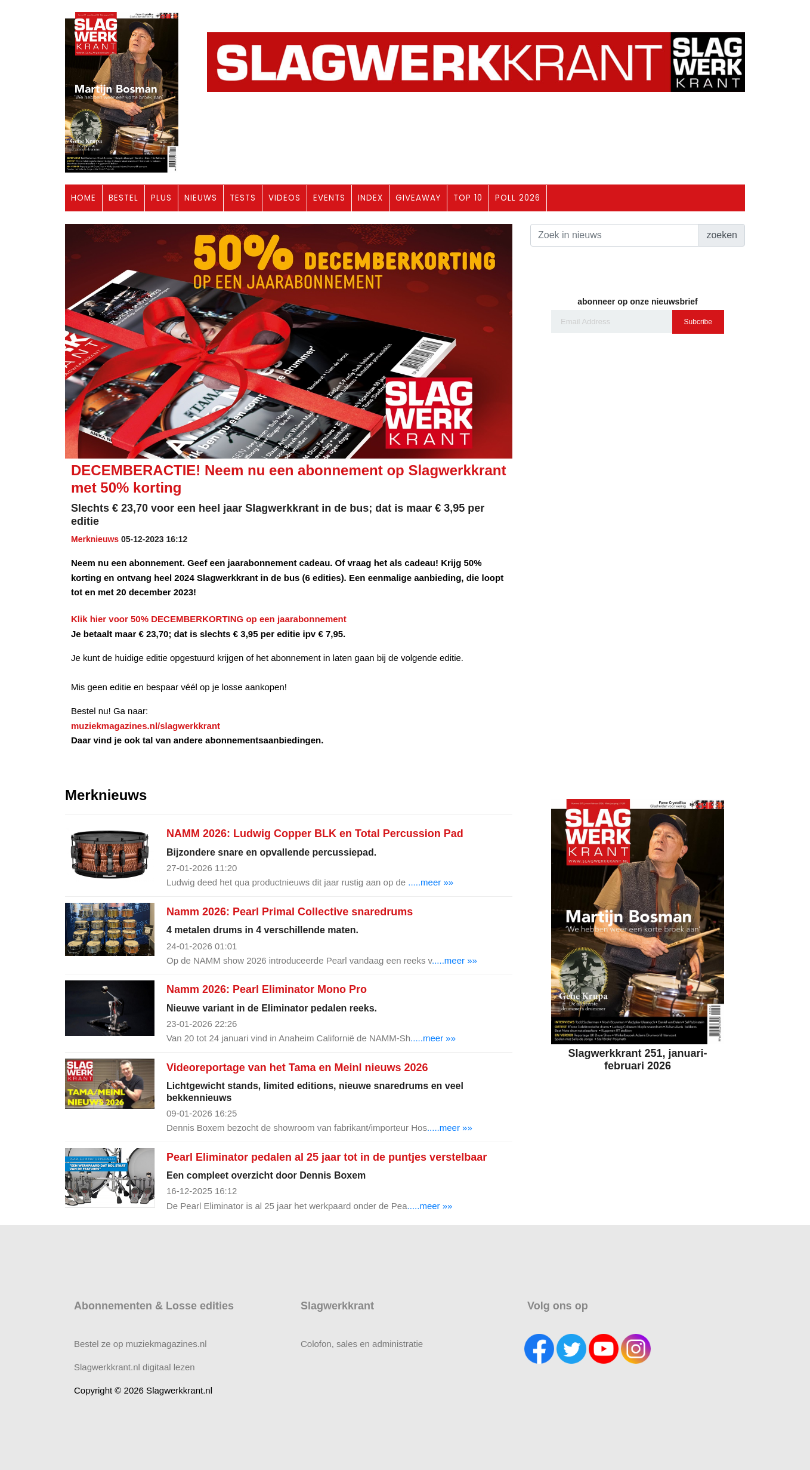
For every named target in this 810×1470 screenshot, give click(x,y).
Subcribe (698, 322)
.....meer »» (430, 882)
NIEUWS (200, 198)
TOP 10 (468, 198)
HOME (83, 198)
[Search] (614, 235)
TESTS (243, 198)
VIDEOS (284, 198)
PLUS (161, 198)
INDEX (370, 198)
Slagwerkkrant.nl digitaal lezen (134, 1367)
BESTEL (123, 198)
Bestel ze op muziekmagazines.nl (140, 1344)
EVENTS (329, 198)
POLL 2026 (517, 198)
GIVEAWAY (418, 198)
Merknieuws (95, 539)
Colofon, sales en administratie (362, 1344)
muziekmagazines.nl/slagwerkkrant (145, 726)
